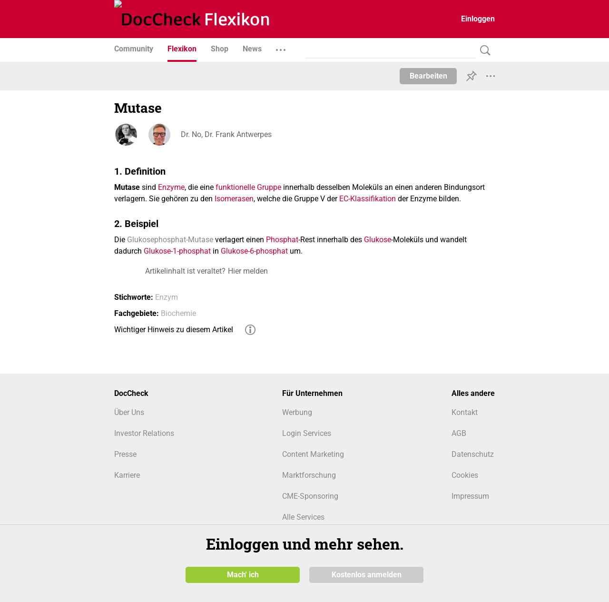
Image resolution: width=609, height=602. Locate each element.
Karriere (127, 475)
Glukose (377, 239)
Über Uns (129, 412)
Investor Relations (144, 433)
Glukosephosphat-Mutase (170, 239)
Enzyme (171, 187)
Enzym (166, 297)
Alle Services (303, 517)
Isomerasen (234, 198)
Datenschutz (473, 454)
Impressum (470, 496)
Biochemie (178, 313)
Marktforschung (309, 475)
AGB (459, 433)
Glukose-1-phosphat (177, 251)
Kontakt (465, 412)
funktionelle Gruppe (248, 187)
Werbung (297, 412)
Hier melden (248, 271)
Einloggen (478, 18)
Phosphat (282, 239)
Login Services (306, 433)
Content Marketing (313, 454)
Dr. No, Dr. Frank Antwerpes (226, 134)
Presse (125, 454)
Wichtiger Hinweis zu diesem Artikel (173, 329)
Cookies (465, 475)
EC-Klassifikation (367, 198)
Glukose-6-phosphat (254, 251)
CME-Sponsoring (310, 496)
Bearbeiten (428, 75)
